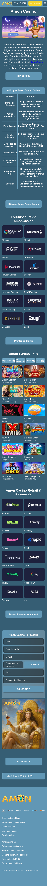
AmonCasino (37, 62)
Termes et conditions (11, 818)
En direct (20, 361)
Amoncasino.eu (9, 842)
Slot (40, 360)
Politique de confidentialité (13, 822)
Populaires (8, 360)
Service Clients (8, 835)
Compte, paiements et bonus (15, 855)
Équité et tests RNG (11, 859)
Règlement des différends (13, 850)
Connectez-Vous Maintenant (24, 614)
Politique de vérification (12, 846)
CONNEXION (20, 3)
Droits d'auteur (8, 827)
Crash (30, 360)
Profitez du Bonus (23, 341)
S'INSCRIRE (35, 3)
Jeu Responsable (10, 831)
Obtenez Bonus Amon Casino (23, 204)
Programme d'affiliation (12, 863)
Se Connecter (23, 761)
